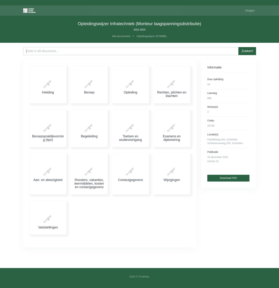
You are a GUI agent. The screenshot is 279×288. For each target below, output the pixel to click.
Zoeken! (247, 51)
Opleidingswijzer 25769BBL (151, 36)
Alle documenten (121, 36)
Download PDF (228, 178)
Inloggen (250, 10)
